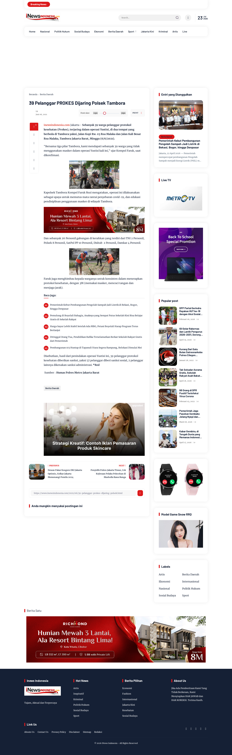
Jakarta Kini (147, 31)
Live (184, 31)
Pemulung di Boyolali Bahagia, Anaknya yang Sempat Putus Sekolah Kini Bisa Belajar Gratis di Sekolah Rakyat (96, 317)
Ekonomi (99, 31)
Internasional (190, 581)
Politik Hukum (62, 31)
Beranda (33, 94)
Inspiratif (78, 693)
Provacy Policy (59, 732)
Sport (131, 31)
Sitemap (87, 732)
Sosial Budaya (82, 31)
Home (32, 31)
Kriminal (163, 31)
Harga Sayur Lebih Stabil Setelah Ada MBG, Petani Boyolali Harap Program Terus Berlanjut (94, 328)
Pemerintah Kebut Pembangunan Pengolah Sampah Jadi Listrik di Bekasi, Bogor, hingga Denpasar (94, 306)
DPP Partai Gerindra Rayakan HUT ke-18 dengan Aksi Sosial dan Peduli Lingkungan (190, 311)
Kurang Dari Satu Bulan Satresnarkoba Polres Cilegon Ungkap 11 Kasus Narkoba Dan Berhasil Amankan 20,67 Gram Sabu (191, 352)
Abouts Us (29, 732)
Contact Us (43, 732)
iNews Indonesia (109, 743)
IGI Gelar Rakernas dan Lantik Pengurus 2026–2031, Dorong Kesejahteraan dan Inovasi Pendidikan (190, 331)
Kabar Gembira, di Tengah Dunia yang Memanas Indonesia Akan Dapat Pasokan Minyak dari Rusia (190, 434)
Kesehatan (128, 710)
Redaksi (98, 732)
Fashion (126, 693)
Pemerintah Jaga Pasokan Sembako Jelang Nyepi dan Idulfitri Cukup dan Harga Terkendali (189, 413)
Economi (127, 688)
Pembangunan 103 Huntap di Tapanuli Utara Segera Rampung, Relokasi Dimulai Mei (96, 347)
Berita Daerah (115, 31)
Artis (175, 31)
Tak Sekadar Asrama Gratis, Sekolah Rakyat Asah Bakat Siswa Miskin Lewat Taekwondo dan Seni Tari (190, 372)
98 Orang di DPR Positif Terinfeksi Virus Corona (188, 393)
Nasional (45, 31)
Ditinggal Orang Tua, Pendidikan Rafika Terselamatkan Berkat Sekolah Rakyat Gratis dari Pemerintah (96, 339)
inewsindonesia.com (57, 124)
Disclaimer (74, 732)
